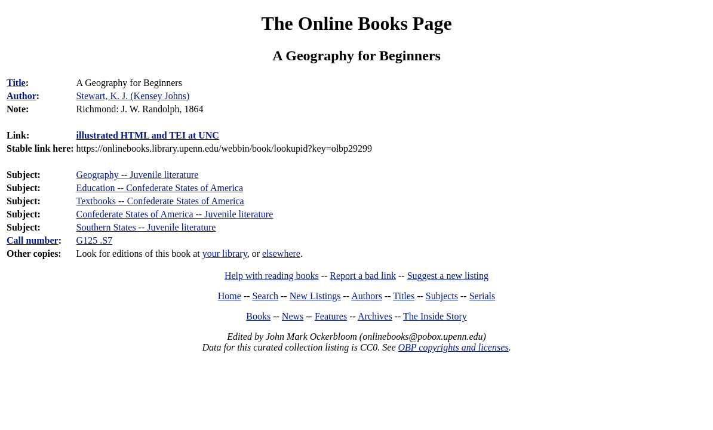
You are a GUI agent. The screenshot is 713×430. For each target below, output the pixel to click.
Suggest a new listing (447, 276)
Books (258, 316)
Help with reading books (272, 276)
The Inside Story (435, 316)
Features (331, 316)
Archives (375, 316)
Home (229, 296)
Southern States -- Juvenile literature (146, 227)
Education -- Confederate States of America (159, 188)
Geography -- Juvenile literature (137, 175)
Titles (403, 296)
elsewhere (281, 253)
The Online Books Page (356, 23)
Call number (33, 240)
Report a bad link (363, 276)
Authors (366, 296)
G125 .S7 (94, 240)
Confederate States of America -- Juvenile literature (174, 214)
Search (266, 296)
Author (21, 96)
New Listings (315, 296)
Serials (482, 296)
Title (16, 83)
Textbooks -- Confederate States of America (160, 201)
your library (224, 253)
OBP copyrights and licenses (453, 347)
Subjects (442, 296)
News (292, 316)
